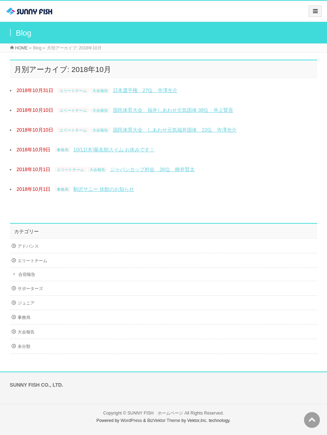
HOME (21, 48)
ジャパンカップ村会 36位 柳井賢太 (152, 169)
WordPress (131, 420)
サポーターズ (30, 288)
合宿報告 (26, 274)
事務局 (62, 150)
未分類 (24, 346)
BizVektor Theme (163, 420)
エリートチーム (73, 91)
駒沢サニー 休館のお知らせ (103, 189)
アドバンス (28, 246)
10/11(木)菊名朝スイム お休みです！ (114, 149)
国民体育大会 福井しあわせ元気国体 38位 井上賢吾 (173, 110)
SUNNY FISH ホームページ (155, 413)
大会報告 (100, 91)
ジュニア (26, 303)
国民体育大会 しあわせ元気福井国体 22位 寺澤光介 (175, 130)
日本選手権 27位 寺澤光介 (145, 90)
